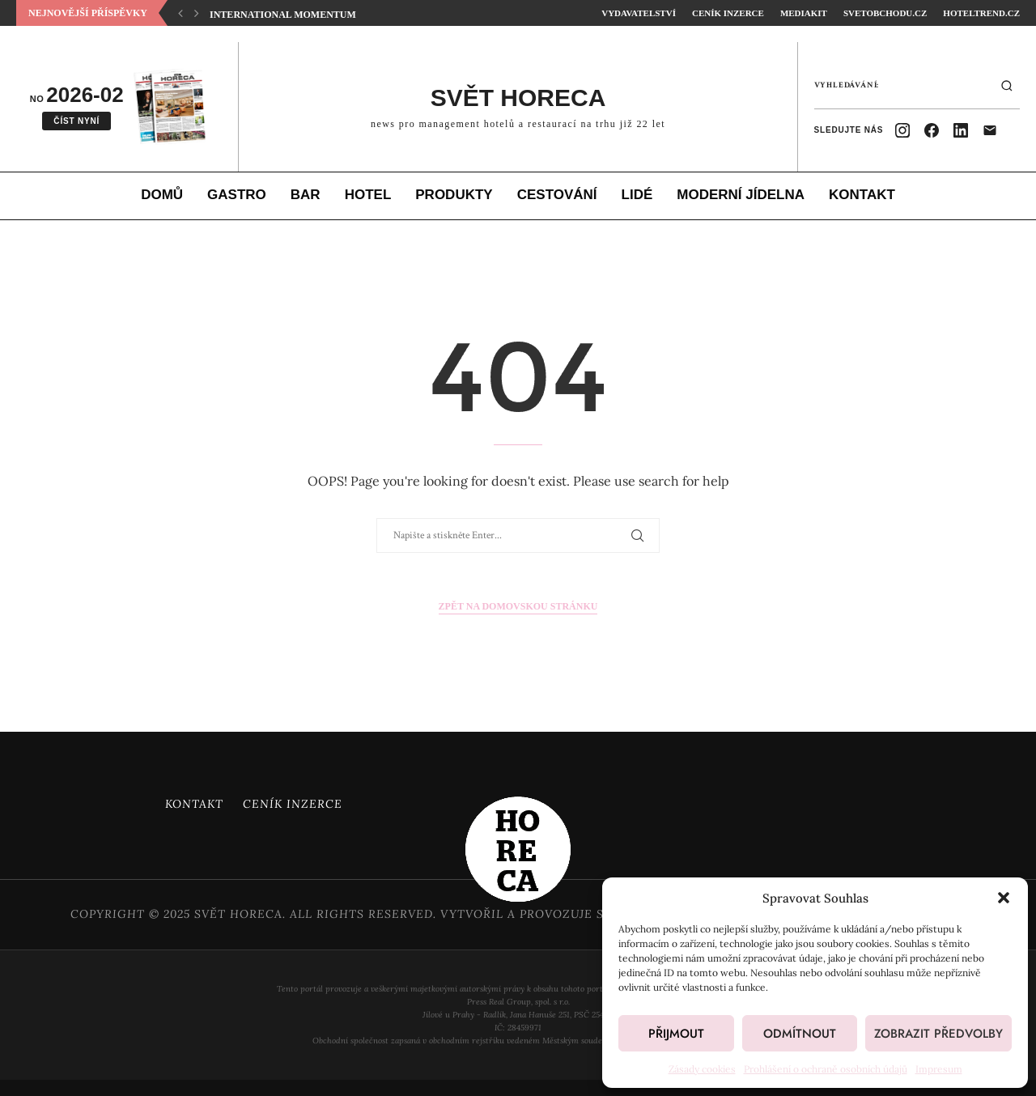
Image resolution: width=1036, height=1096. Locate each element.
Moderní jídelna (741, 194)
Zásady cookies (702, 1069)
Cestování (557, 194)
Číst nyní (76, 121)
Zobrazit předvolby (938, 1034)
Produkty (453, 194)
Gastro (236, 194)
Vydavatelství (638, 13)
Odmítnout (799, 1034)
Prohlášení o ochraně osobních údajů (825, 1069)
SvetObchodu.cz (885, 13)
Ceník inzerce (728, 13)
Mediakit (803, 13)
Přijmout (676, 1034)
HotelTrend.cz (981, 13)
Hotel (368, 194)
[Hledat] (1007, 86)
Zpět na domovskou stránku (518, 606)
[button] (1004, 898)
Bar (306, 194)
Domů (162, 194)
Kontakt (862, 194)
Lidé (637, 194)
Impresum (938, 1069)
